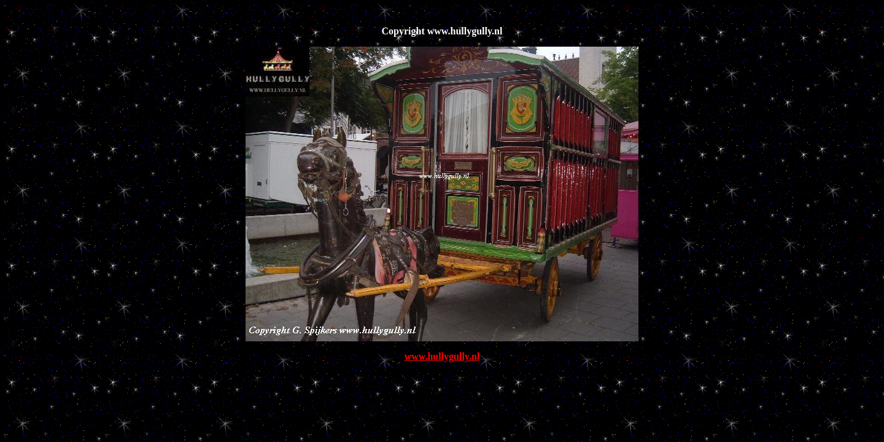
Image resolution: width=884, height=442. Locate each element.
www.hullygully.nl (442, 356)
